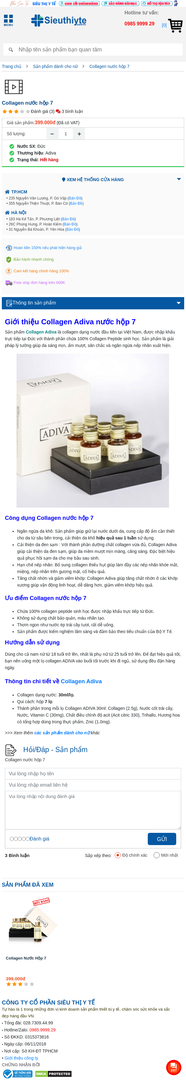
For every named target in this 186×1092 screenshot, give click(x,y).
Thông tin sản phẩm (31, 303)
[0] (172, 25)
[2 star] (10, 112)
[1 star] (5, 112)
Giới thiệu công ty (21, 1058)
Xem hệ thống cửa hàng (93, 179)
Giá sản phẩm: (21, 122)
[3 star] (16, 112)
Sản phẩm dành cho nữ (55, 66)
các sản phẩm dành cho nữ (62, 732)
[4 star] (22, 112)
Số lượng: (16, 133)
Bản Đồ (75, 198)
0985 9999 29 (139, 23)
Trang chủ (11, 66)
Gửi (162, 839)
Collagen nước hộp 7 (109, 66)
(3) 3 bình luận (66, 111)
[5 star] (28, 112)
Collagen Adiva (81, 681)
